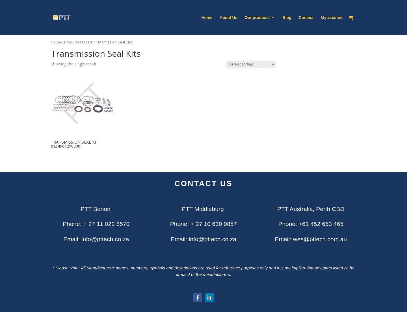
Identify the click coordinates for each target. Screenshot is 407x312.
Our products (257, 18)
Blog (287, 18)
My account (332, 18)
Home (207, 18)
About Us (228, 18)
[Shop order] (251, 64)
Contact (306, 18)
